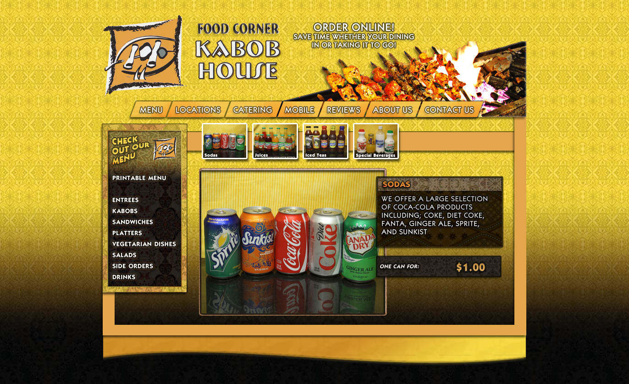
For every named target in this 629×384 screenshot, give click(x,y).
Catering (254, 108)
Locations (199, 108)
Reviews (344, 108)
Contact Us (448, 108)
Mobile (300, 108)
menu (152, 108)
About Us (393, 108)
